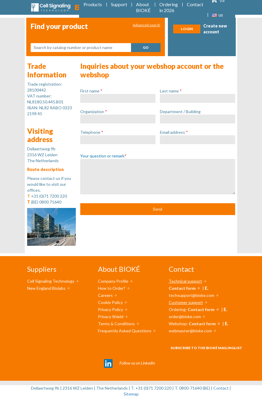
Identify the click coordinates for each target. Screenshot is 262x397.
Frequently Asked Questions (124, 330)
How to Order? (111, 288)
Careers (105, 295)
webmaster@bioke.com (190, 330)
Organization (93, 111)
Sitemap (131, 393)
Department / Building (180, 111)
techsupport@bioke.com (191, 295)
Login (187, 29)
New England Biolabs (46, 288)
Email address (174, 132)
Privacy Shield (110, 316)
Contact (221, 388)
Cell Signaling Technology (50, 281)
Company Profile (113, 281)
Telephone (91, 132)
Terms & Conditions (116, 323)
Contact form (182, 288)
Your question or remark (103, 155)
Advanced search (146, 25)
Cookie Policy (110, 302)
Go (146, 47)
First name (91, 90)
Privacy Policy (110, 309)
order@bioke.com (185, 316)
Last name (171, 90)
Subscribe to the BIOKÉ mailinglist (206, 348)
